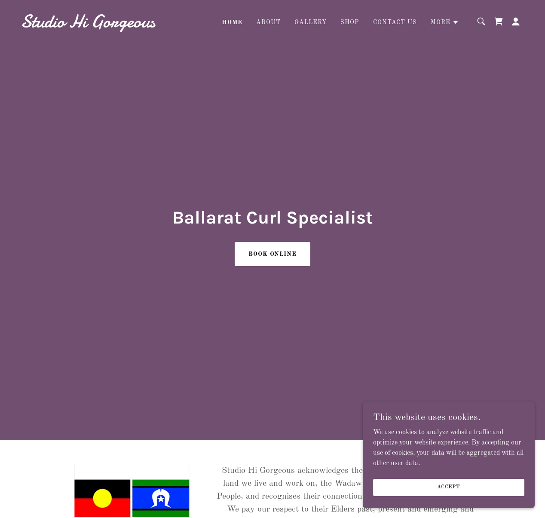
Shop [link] (349, 22)
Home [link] (232, 22)
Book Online (272, 254)
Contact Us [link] (395, 22)
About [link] (268, 22)
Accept (448, 487)
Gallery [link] (310, 22)
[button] (445, 22)
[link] (91, 25)
